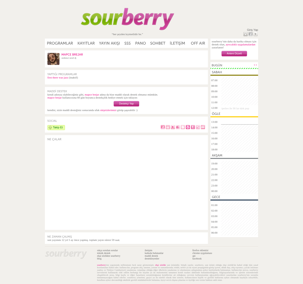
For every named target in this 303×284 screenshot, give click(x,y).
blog (99, 258)
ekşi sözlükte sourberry (108, 255)
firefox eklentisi (200, 250)
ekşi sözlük (160, 265)
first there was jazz (57, 77)
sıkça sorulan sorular (107, 250)
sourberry (101, 265)
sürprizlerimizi (108, 110)
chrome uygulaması (202, 253)
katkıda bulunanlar (154, 253)
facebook (197, 258)
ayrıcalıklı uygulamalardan (240, 44)
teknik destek (103, 253)
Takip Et (58, 127)
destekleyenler (152, 258)
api (193, 255)
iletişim (148, 250)
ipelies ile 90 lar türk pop (235, 108)
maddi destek (151, 255)
